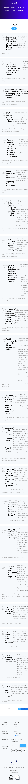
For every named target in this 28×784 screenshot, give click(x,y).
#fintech (8, 328)
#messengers (6, 490)
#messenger (14, 104)
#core (3, 192)
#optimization (13, 298)
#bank (4, 328)
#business (5, 647)
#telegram (5, 492)
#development (16, 328)
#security (4, 558)
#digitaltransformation (12, 384)
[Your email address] (15, 745)
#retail (18, 78)
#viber (4, 79)
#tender (23, 328)
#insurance (5, 129)
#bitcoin (10, 557)
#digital (4, 81)
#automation (13, 129)
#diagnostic (9, 53)
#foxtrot (23, 78)
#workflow (5, 299)
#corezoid (16, 53)
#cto (17, 160)
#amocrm (12, 458)
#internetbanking (7, 161)
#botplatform (6, 104)
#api (14, 160)
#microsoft (18, 417)
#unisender (10, 594)
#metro (8, 101)
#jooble (9, 189)
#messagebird (18, 594)
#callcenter (19, 701)
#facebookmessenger (15, 492)
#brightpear (5, 596)
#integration (5, 420)
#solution (4, 460)
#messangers (6, 131)
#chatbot (9, 78)
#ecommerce (10, 417)
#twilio (4, 594)
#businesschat (14, 131)
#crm (3, 53)
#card (3, 102)
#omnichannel (6, 330)
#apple (23, 129)
